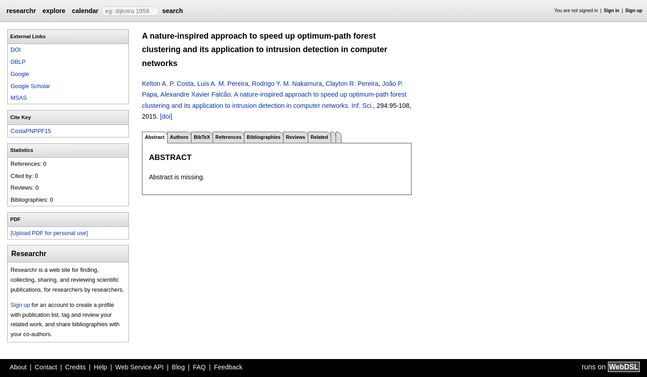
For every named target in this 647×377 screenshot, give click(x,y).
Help (100, 367)
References (228, 137)
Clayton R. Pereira (352, 83)
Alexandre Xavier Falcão (195, 94)
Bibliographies (263, 137)
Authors (179, 137)
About (18, 367)
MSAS (18, 97)
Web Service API (139, 367)
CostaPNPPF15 (30, 131)
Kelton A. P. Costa (168, 83)
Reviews (295, 137)
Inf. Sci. (362, 105)
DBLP (17, 61)
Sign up (634, 10)
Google (19, 74)
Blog (178, 367)
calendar (85, 10)
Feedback (228, 367)
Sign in (612, 10)
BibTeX (202, 137)
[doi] (166, 116)
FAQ (199, 367)
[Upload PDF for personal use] (49, 233)
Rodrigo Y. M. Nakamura (287, 83)
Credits (75, 367)
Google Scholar (30, 86)
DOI (15, 49)
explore (53, 10)
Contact (46, 367)
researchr (21, 10)
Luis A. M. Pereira (222, 83)
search (172, 10)
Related (319, 137)
